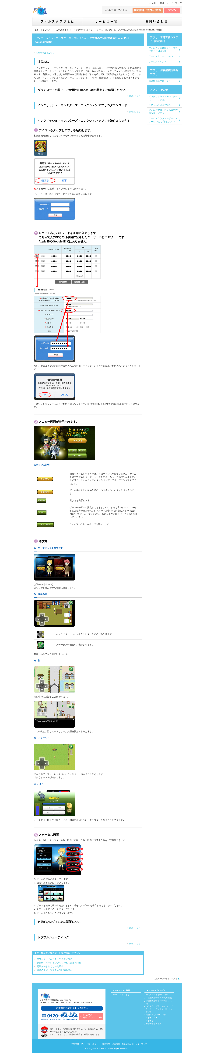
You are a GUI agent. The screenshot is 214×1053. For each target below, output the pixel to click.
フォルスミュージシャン (161, 56)
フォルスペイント (157, 61)
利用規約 (75, 1044)
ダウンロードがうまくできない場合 (54, 959)
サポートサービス (153, 1024)
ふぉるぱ (150, 1021)
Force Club (106, 1048)
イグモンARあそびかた (160, 105)
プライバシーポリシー (90, 1044)
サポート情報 (158, 3)
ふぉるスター (151, 1018)
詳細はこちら (134, 96)
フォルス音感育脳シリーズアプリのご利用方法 (163, 49)
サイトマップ (175, 3)
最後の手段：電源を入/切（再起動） (55, 970)
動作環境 (106, 1044)
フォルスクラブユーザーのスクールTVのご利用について (163, 120)
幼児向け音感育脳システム (157, 995)
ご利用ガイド (62, 30)
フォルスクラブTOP (41, 30)
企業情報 (116, 1044)
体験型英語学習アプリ (160, 81)
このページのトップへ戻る (165, 979)
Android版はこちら (45, 53)
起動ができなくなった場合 (50, 966)
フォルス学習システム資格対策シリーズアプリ (163, 111)
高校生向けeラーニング (156, 1015)
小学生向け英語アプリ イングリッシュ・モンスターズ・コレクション (159, 1009)
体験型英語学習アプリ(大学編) (159, 998)
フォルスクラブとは (120, 995)
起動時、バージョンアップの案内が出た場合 (59, 963)
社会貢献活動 (127, 1044)
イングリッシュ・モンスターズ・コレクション (163, 98)
